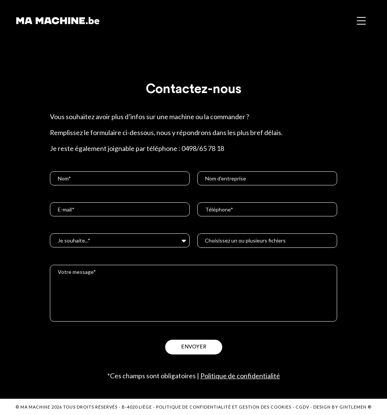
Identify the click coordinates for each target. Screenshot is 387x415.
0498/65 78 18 (202, 148)
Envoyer (193, 347)
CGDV (302, 406)
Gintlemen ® (355, 406)
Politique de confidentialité (240, 375)
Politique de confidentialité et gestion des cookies (223, 406)
